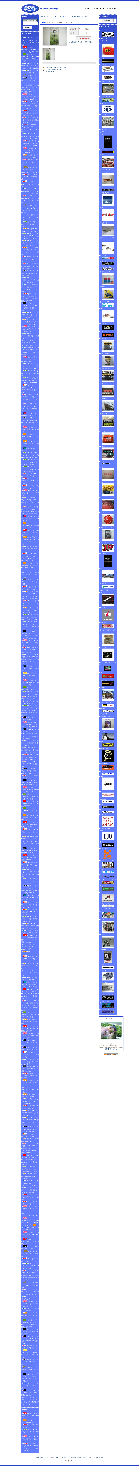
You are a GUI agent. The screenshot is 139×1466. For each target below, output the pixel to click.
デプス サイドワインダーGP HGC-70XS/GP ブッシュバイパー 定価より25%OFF (30, 1447)
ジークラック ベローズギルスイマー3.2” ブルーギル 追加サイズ (29, 1169)
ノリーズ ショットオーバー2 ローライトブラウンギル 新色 (30, 243)
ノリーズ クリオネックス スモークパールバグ (30, 373)
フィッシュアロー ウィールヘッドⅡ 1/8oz (30, 414)
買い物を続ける (51, 72)
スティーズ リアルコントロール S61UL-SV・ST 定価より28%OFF (30, 757)
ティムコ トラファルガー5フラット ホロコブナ (30, 603)
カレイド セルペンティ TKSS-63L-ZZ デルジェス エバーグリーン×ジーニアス (30, 1121)
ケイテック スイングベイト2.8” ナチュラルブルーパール (29, 1101)
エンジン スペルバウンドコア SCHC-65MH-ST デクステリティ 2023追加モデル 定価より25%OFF (30, 1159)
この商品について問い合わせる (56, 67)
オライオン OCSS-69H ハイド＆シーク (30, 1140)
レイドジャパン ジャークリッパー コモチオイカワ (30, 642)
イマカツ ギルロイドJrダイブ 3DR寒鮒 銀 (29, 177)
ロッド (108, 926)
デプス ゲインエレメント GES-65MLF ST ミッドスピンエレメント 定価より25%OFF (30, 297)
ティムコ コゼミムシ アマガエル (30, 1310)
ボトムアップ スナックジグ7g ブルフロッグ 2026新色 (30, 150)
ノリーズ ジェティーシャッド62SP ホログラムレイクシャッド (30, 462)
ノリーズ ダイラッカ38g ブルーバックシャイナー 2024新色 (30, 1014)
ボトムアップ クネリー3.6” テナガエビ (29, 156)
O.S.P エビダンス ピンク (30, 953)
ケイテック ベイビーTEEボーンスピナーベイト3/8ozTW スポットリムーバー (30, 351)
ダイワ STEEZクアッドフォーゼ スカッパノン (30, 259)
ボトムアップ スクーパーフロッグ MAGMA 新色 (30, 947)
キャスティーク (108, 87)
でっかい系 (108, 229)
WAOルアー (108, 390)
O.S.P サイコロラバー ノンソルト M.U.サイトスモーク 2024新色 (30, 984)
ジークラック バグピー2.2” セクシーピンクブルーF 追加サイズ (30, 1223)
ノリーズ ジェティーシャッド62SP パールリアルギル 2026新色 (30, 236)
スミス (108, 463)
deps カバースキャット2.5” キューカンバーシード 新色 (30, 359)
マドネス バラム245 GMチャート (29, 1421)
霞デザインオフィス (108, 864)
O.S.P (108, 33)
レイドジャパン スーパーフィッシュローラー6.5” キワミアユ (30, 113)
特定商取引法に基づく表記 (45, 1457)
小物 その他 (108, 360)
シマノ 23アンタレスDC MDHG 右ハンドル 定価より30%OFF (29, 1129)
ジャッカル (50, 16)
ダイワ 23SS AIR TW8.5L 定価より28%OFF (30, 1107)
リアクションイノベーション (108, 666)
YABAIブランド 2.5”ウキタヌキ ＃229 (30, 1259)
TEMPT (108, 452)
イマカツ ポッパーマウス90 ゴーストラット (30, 1208)
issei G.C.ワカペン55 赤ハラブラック (30, 475)
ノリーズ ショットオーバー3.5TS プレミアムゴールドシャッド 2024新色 (30, 873)
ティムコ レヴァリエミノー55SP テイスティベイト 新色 (30, 682)
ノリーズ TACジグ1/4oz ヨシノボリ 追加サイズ (30, 336)
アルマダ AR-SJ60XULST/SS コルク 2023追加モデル (29, 1176)
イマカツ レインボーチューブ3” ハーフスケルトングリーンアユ (30, 169)
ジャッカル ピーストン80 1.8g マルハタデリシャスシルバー (30, 1303)
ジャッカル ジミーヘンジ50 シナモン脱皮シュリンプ (30, 1035)
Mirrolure (108, 625)
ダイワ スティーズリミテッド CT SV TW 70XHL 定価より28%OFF (30, 724)
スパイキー (108, 334)
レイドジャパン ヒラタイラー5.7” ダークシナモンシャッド (29, 912)
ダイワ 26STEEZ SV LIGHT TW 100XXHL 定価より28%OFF (30, 266)
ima (108, 675)
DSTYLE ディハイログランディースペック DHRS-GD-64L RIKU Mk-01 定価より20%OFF (30, 88)
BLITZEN (108, 736)
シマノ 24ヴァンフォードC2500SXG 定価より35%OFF (29, 803)
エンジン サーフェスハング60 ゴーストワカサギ (30, 1234)
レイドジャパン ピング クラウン (29, 1298)
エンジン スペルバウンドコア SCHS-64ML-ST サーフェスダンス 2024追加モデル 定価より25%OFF (30, 993)
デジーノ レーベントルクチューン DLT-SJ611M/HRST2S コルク (29, 782)
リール (108, 941)
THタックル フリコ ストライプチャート (29, 1347)
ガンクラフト (104, 714)
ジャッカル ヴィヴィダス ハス (30, 486)
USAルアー (103, 38)
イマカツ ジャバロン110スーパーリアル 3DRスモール (30, 518)
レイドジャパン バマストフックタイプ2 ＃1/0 (30, 183)
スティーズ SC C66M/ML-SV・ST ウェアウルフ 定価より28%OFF (30, 926)
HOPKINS (108, 473)
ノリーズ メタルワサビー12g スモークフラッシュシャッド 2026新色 (30, 66)
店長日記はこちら (111, 1049)
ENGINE (108, 599)
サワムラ (108, 108)
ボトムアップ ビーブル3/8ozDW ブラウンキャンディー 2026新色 (30, 143)
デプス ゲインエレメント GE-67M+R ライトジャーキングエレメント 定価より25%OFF (30, 288)
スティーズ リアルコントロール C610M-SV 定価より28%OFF (30, 824)
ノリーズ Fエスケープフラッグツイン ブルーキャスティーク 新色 (30, 455)
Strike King (104, 590)
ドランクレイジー (108, 905)
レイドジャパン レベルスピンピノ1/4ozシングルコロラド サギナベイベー (30, 407)
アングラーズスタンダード (108, 637)
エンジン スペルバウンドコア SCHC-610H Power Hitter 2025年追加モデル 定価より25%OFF (30, 510)
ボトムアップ (108, 875)
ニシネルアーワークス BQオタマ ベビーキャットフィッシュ (30, 525)
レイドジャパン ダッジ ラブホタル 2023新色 (30, 1197)
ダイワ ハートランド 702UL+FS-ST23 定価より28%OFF (30, 1113)
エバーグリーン (108, 76)
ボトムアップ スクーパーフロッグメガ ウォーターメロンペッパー (30, 322)
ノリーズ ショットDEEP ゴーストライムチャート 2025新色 (30, 280)
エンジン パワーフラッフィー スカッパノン (30, 162)
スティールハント (108, 214)
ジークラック (108, 853)
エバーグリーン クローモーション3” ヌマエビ (30, 810)
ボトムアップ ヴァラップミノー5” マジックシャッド (30, 436)
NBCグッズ (108, 547)
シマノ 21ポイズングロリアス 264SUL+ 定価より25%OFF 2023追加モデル (30, 1339)
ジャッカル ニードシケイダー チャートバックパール (30, 897)
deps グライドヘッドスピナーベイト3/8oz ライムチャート (30, 675)
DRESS (108, 575)
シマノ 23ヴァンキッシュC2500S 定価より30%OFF (29, 1331)
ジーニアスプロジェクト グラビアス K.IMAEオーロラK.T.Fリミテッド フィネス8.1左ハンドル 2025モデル (30, 733)
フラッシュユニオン (108, 844)
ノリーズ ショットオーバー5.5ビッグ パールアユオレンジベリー (30, 366)
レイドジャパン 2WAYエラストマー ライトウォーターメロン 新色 (30, 191)
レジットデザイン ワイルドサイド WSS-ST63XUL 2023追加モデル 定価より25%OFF (30, 1323)
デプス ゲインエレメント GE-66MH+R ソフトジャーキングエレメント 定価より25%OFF (30, 595)
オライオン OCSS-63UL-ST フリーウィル (30, 1247)
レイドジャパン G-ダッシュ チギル (29, 1203)
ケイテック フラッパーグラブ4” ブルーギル (30, 1362)
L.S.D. (108, 519)
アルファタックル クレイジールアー (108, 913)
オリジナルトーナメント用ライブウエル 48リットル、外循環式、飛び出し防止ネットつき (30, 1400)
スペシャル (108, 821)
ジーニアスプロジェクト (108, 997)
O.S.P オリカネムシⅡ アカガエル (29, 449)
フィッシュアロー (108, 653)
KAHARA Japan (108, 723)
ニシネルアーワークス (108, 987)
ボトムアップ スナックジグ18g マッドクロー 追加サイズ (30, 328)
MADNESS (108, 682)
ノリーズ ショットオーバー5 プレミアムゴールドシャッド (30, 1266)
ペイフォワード (108, 897)
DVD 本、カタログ (108, 534)
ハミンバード (108, 967)
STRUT (108, 773)
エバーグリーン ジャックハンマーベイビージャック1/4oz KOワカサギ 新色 (30, 57)
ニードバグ (58, 16)
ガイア (108, 811)
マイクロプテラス (108, 268)
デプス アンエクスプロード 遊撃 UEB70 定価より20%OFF (30, 1392)
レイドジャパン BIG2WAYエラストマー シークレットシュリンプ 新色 (30, 199)
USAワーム (103, 41)
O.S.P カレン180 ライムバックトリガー (30, 979)
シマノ (108, 871)
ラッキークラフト (106, 170)
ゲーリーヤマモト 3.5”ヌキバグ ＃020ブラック (30, 549)
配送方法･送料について (78, 1457)
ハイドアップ (108, 199)
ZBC (108, 49)
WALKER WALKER (108, 405)
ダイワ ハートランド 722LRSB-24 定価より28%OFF (30, 1076)
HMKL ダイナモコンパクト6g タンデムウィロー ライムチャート (30, 380)
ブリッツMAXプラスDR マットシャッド (30, 230)
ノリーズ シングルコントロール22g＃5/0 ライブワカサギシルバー (29, 617)
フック (108, 140)
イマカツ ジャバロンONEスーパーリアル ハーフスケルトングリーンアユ (30, 398)
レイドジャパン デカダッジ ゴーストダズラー (30, 1432)
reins (101, 429)
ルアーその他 (108, 178)
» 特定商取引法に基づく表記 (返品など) (82, 42)
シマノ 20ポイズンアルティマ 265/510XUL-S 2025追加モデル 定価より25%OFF (30, 634)
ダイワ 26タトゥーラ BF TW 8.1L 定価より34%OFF (30, 120)
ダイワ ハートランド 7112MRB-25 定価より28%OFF (29, 743)
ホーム (43, 16)
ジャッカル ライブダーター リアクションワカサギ (30, 817)
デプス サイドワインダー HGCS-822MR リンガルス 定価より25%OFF (30, 306)
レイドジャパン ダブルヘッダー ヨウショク (30, 831)
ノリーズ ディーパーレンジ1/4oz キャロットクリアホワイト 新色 (30, 136)
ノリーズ (108, 263)
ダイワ (102, 132)
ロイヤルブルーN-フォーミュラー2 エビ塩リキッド (30, 217)
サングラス (108, 121)
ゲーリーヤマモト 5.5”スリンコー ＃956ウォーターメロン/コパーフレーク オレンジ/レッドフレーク (30, 841)
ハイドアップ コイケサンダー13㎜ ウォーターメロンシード (30, 789)
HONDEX (108, 956)
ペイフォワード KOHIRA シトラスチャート (29, 1315)
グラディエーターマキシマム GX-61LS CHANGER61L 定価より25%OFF (30, 388)
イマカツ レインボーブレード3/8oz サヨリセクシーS (30, 668)
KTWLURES (108, 766)
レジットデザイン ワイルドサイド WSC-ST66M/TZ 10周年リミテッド (30, 566)
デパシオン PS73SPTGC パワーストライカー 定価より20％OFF (30, 49)
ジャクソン (108, 345)
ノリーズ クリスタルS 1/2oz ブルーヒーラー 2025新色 (29, 315)
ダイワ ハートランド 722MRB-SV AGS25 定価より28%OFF (30, 610)
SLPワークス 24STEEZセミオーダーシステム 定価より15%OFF (30, 750)
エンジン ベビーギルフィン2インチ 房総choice (30, 1369)
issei (108, 782)
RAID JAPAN (108, 755)
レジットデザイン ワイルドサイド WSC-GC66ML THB (30, 771)
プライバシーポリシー (95, 1457)
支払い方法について (62, 1457)
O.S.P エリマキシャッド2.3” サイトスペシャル (30, 973)
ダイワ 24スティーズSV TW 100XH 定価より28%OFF (29, 1068)
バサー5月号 (30, 75)
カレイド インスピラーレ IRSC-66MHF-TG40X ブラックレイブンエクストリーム (30, 105)
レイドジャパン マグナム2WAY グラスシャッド (30, 1438)
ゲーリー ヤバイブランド (108, 245)
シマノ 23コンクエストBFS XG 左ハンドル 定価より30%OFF (30, 1190)
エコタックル (108, 68)
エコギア (108, 586)
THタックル (108, 614)
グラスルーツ (108, 1004)
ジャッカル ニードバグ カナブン (30, 1229)
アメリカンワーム (106, 828)
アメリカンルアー (108, 278)
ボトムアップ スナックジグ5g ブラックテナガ (30, 429)
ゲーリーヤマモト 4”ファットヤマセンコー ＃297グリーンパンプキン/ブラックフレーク (30, 557)
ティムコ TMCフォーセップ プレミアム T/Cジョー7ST (30, 575)
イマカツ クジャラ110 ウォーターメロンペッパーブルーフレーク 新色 (30, 251)
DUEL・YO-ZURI (108, 705)
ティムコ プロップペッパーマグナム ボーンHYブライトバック (30, 904)
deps (108, 744)
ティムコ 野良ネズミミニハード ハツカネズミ (30, 1284)
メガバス (108, 151)
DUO (108, 835)
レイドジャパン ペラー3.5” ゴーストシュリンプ (29, 80)
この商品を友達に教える (53, 69)
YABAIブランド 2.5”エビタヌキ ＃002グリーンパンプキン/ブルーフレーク (30, 540)
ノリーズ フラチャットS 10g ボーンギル (29, 693)
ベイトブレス (108, 327)
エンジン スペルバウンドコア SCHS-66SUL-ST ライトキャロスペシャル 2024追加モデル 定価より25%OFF (30, 1005)
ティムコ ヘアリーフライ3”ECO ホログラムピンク (30, 1216)
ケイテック (108, 420)
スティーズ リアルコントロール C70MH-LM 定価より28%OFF (30, 1028)
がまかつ (108, 560)
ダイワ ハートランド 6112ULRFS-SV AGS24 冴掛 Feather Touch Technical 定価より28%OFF (30, 938)
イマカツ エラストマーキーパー (29, 777)
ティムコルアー (108, 304)
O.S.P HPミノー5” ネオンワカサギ (30, 718)
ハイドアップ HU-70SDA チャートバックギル (30, 966)
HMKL (108, 315)
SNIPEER (108, 710)
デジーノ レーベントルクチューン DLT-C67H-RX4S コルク (29, 850)
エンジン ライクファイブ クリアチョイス (30, 932)
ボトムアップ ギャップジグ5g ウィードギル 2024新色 (30, 1062)
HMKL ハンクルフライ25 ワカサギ (29, 1095)
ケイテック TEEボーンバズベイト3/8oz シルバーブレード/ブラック (30, 343)
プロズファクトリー (108, 375)
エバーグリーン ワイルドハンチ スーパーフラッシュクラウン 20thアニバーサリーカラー (30, 700)
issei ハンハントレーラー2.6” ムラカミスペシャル (30, 481)
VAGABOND (108, 794)
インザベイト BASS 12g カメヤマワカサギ (30, 224)
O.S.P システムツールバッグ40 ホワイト (29, 1048)
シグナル (108, 806)
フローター (108, 975)
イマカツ (108, 60)
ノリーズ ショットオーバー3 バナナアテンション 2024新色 (30, 796)
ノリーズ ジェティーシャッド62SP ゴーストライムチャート (30, 469)
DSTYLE (108, 800)
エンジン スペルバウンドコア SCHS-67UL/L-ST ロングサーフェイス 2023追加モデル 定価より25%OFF (30, 1275)
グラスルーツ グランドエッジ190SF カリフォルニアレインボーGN (30, 1183)
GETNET (108, 694)
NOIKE (108, 293)
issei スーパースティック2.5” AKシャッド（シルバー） (30, 532)
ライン (108, 161)
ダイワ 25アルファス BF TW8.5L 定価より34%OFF (30, 764)
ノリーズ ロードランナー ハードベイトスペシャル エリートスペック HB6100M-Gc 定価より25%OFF (30, 710)
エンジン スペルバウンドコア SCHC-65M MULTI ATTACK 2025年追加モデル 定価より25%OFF (30, 659)
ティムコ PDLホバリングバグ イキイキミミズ (30, 1386)
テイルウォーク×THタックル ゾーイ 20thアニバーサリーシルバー (29, 128)
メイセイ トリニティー (108, 882)
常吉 (108, 189)
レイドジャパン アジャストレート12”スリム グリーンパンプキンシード (30, 1292)
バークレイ (108, 257)
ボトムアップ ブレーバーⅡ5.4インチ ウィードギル (30, 1054)
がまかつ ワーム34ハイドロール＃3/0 (30, 587)
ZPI (108, 503)
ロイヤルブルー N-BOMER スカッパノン (29, 688)
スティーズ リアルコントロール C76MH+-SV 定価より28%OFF (30, 273)
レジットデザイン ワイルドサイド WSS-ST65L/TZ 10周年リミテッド (30, 501)
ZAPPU (108, 437)
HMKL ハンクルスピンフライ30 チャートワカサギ (30, 1022)
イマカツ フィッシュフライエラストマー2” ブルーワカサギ (30, 1089)
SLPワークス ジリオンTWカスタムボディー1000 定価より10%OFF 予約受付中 (30, 1377)
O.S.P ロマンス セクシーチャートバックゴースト (30, 492)
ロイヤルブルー (108, 1011)
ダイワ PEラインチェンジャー (29, 1426)
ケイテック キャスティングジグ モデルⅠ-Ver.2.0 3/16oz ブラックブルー (30, 1353)
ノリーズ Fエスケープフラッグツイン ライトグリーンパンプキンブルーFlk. (30, 625)
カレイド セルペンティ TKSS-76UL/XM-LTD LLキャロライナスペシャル (30, 421)
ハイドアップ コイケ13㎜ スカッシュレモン (30, 443)
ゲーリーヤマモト (108, 99)
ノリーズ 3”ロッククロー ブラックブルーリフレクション (30, 919)
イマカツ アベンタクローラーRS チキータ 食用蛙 (30, 582)
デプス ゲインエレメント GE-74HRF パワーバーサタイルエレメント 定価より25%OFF (30, 889)
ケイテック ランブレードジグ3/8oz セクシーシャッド (30, 864)
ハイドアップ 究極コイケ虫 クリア (30, 1135)
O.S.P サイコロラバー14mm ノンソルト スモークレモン (30, 650)
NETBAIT (108, 488)
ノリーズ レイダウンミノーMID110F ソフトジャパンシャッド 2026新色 (30, 41)
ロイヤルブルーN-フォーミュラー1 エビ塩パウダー (30, 210)
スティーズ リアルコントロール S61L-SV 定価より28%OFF (30, 857)
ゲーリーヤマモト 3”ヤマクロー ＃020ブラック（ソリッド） (30, 881)
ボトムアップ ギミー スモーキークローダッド (30, 1082)
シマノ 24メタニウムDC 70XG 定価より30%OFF (30, 1042)
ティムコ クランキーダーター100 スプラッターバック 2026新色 (30, 96)
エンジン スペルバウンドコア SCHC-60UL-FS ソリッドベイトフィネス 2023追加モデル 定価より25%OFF (30, 1148)
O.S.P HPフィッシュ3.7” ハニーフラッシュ (30, 958)
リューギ (108, 888)
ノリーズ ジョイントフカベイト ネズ (29, 72)
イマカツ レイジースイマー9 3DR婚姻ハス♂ (30, 1253)
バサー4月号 (30, 205)
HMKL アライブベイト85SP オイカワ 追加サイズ (30, 1241)
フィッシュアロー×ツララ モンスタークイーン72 (30, 1415)
